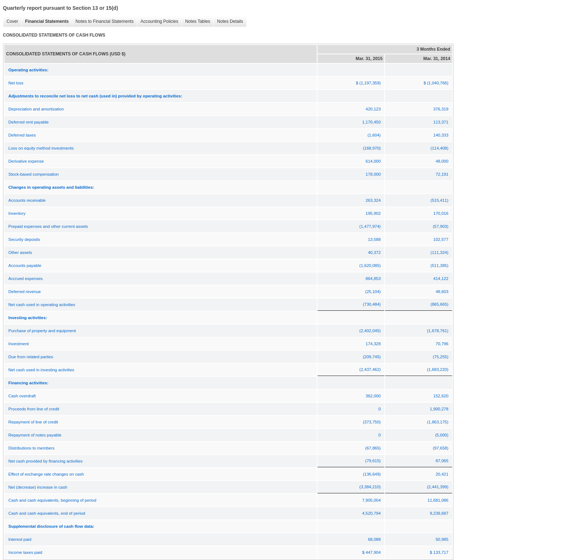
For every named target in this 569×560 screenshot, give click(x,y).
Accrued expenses (25, 278)
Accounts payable (24, 265)
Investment (18, 344)
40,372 (374, 252)
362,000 (373, 396)
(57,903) (441, 226)
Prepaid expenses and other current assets (48, 226)
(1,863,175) (438, 422)
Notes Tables (195, 21)
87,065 (441, 461)
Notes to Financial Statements (103, 21)
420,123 (373, 109)
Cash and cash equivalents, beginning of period (52, 500)
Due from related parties (30, 357)
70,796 (441, 344)
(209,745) (372, 357)
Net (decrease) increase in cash (37, 487)
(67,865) (373, 448)
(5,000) (441, 435)
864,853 (373, 278)
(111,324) (439, 252)
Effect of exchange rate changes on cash (46, 474)
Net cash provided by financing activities (45, 461)
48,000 (441, 161)
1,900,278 (439, 409)
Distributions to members (31, 448)
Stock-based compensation (33, 174)
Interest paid (19, 539)
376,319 (441, 109)
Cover (10, 21)
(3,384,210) (370, 487)
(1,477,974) (370, 226)
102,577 (441, 239)
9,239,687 (439, 513)
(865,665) (439, 304)
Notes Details (228, 21)
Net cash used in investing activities (41, 370)
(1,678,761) (438, 331)
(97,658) (441, 448)
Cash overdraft (22, 396)
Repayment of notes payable (34, 435)
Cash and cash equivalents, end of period (46, 513)
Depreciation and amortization (36, 109)
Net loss (16, 83)
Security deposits (24, 239)
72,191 (441, 174)
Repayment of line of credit (33, 422)
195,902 (373, 213)
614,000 (373, 161)
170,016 (441, 213)
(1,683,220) (438, 369)
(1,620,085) (370, 265)
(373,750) (372, 422)
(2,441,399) (438, 487)
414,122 (441, 278)
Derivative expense (26, 161)
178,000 (373, 174)
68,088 (374, 539)
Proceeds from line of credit (33, 409)
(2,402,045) (370, 331)
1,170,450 (371, 122)
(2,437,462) (370, 369)
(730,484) (372, 304)
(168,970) (372, 148)
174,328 (373, 344)
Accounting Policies (157, 21)
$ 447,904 (371, 552)
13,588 (374, 239)
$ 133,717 (439, 552)
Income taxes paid (25, 552)
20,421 (441, 474)
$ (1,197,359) (368, 83)
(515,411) (439, 200)
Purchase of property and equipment (42, 331)
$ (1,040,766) (435, 83)
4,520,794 (371, 513)
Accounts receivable (27, 200)
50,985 (441, 539)
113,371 (441, 122)
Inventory (16, 213)
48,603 (441, 291)
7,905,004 (371, 500)
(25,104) (373, 291)
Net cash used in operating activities (41, 304)
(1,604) (374, 135)
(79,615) (373, 461)
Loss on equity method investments (41, 148)
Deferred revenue (24, 291)
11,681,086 (438, 500)
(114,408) (439, 148)
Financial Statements (45, 21)
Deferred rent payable (28, 122)
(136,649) (372, 474)
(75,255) (441, 357)
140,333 (441, 135)
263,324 (373, 200)
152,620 (441, 396)
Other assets (20, 252)
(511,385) (439, 265)
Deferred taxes (22, 135)
